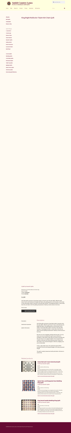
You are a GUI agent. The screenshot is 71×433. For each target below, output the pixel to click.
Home (7, 8)
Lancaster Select (9, 46)
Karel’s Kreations (9, 44)
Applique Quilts (9, 65)
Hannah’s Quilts (9, 40)
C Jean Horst (8, 30)
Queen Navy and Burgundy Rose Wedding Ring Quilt (50, 381)
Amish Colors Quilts (10, 67)
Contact (21, 8)
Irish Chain (26, 293)
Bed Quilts (8, 19)
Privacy (26, 8)
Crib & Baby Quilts (9, 58)
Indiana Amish (9, 42)
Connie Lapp (8, 33)
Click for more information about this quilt (46, 376)
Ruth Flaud (8, 49)
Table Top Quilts (9, 63)
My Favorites (37, 8)
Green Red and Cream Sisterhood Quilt (49, 362)
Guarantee (31, 8)
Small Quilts (8, 21)
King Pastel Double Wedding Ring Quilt (49, 400)
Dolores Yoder (9, 35)
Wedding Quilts (9, 56)
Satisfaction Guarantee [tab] (26, 324)
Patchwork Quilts (9, 60)
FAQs (11, 8)
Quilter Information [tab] (25, 327)
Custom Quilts (9, 53)
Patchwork (27, 292)
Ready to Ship (9, 24)
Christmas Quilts (9, 69)
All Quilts (8, 17)
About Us (16, 8)
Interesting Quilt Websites (11, 72)
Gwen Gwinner (9, 37)
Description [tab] (23, 321)
